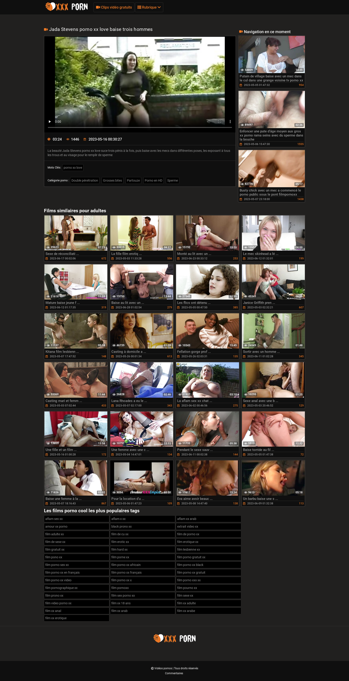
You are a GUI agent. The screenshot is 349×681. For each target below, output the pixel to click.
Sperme (172, 180)
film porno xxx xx (189, 580)
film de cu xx (120, 534)
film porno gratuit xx (191, 557)
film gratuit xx (54, 549)
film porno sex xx (57, 565)
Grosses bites (112, 180)
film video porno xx (58, 603)
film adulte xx (54, 534)
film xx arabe (186, 611)
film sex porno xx (123, 595)
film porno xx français (126, 572)
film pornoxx (120, 588)
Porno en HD (153, 180)
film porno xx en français (62, 572)
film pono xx (53, 557)
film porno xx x (121, 580)
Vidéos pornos (163, 668)
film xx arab (119, 611)
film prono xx (54, 595)
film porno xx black (190, 565)
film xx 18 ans (121, 603)
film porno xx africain (126, 565)
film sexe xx (185, 595)
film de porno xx (188, 534)
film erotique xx (187, 542)
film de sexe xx (55, 542)
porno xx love (73, 167)
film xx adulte (186, 603)
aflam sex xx (54, 519)
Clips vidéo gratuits (114, 7)
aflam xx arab (186, 519)
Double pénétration (84, 180)
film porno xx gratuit (191, 572)
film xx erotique (56, 618)
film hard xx (119, 549)
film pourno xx (187, 588)
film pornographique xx (61, 588)
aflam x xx (118, 519)
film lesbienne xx (188, 549)
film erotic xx (120, 542)
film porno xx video (58, 580)
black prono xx (121, 526)
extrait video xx (187, 526)
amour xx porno (56, 526)
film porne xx (120, 557)
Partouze (133, 180)
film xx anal (53, 611)
